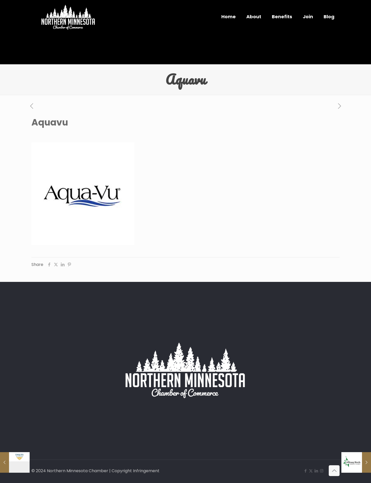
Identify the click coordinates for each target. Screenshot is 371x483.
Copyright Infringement (135, 471)
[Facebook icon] (305, 470)
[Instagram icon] (322, 470)
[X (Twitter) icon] (311, 470)
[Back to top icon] (334, 470)
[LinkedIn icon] (316, 470)
